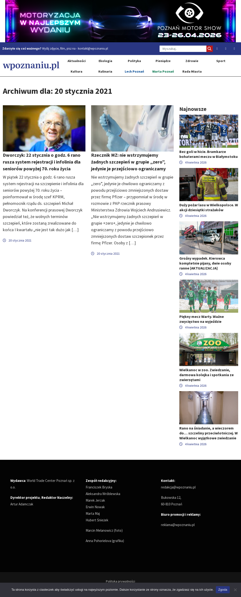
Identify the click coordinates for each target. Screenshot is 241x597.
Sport (220, 61)
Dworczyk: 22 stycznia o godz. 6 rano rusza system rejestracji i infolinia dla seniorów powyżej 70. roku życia (41, 162)
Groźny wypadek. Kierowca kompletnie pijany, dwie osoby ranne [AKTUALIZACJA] (205, 263)
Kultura (76, 71)
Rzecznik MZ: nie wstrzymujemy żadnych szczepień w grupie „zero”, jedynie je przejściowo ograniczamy (128, 162)
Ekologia (105, 61)
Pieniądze (163, 61)
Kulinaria (105, 71)
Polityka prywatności (120, 581)
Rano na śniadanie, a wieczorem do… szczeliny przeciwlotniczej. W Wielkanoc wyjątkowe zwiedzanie (208, 433)
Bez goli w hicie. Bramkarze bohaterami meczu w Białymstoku (208, 154)
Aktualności (77, 61)
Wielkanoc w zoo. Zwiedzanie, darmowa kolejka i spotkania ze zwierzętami (206, 374)
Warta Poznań (163, 71)
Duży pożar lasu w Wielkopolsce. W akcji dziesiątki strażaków (208, 207)
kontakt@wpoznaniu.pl (93, 49)
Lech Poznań (134, 71)
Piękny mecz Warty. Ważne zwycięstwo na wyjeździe (201, 319)
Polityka (134, 61)
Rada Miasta (192, 71)
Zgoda (222, 589)
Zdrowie (191, 61)
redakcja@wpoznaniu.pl (178, 487)
